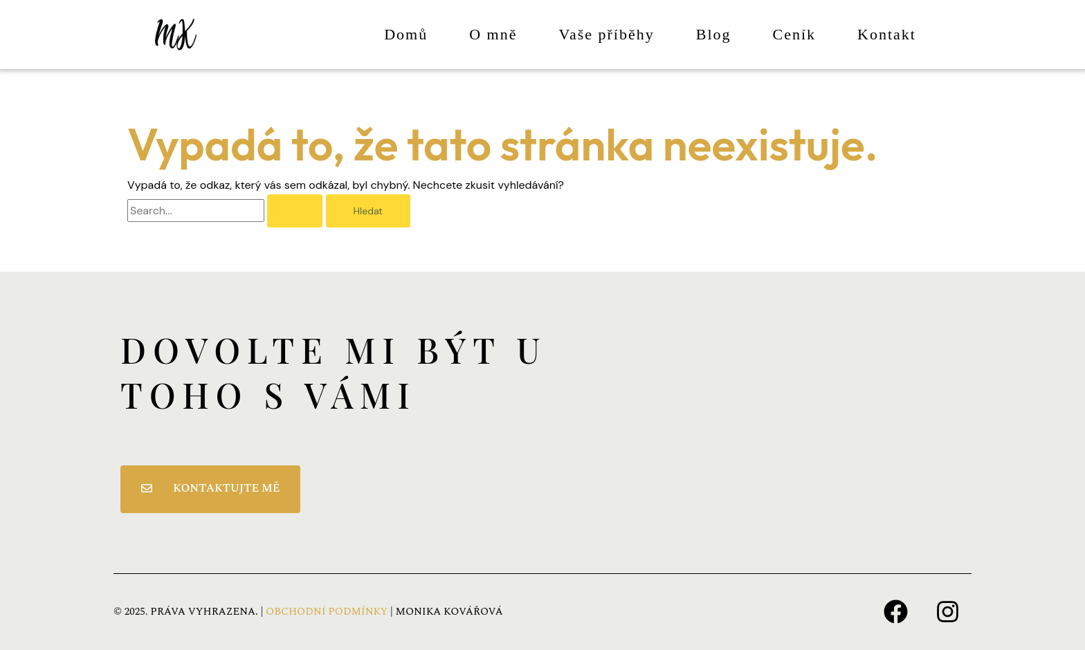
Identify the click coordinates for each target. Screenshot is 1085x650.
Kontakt (886, 34)
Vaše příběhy (607, 34)
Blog (713, 34)
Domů (406, 34)
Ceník (795, 34)
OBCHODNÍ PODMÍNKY (327, 612)
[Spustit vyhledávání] (294, 211)
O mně (493, 34)
